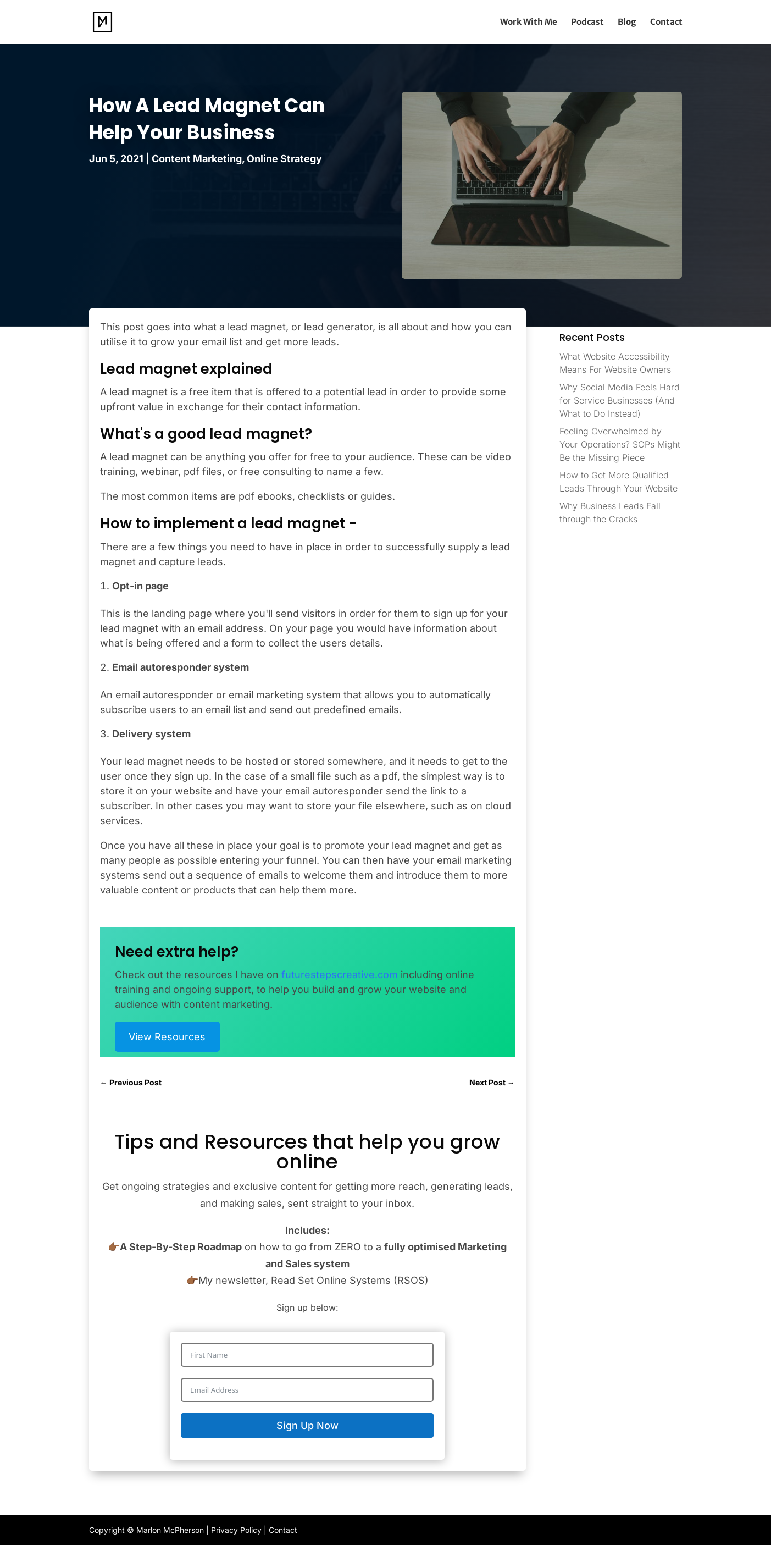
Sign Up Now (307, 1425)
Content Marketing (197, 158)
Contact (666, 22)
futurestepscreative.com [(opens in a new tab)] (339, 974)
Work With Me (528, 22)
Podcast (587, 22)
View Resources (167, 1036)
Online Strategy (284, 158)
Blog (627, 22)
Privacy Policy (236, 1530)
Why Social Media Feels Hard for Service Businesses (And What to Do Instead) (619, 400)
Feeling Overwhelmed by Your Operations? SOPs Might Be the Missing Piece (619, 444)
